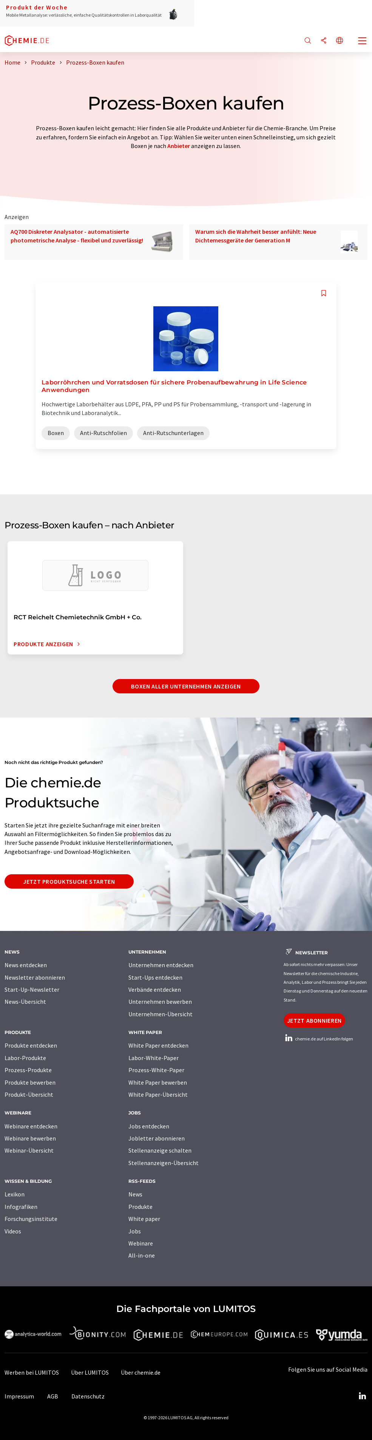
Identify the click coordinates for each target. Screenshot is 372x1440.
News (135, 1194)
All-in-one (141, 1255)
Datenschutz (88, 1396)
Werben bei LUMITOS (32, 1372)
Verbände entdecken (154, 989)
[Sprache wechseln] (339, 41)
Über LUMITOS (90, 1372)
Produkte (140, 1206)
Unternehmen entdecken (160, 965)
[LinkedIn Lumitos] (362, 1396)
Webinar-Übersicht (29, 1150)
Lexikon (15, 1194)
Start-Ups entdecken (155, 977)
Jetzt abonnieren (314, 1020)
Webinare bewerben (30, 1138)
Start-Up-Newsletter (32, 989)
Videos (13, 1231)
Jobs (134, 1231)
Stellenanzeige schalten (159, 1150)
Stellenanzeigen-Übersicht (163, 1163)
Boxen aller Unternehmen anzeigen (186, 686)
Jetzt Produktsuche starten (69, 881)
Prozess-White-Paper (156, 1070)
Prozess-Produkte (28, 1070)
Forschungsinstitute (31, 1218)
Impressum (19, 1396)
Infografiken (21, 1206)
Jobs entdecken (148, 1126)
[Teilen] (323, 41)
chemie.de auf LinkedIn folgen (318, 1039)
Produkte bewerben (30, 1082)
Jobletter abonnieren (156, 1138)
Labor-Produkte (25, 1058)
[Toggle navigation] (362, 41)
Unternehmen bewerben (160, 1001)
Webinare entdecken (31, 1126)
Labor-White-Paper (153, 1058)
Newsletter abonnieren (35, 977)
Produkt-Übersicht (29, 1094)
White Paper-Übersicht (158, 1094)
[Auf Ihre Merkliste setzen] (323, 293)
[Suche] (308, 41)
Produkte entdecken (31, 1045)
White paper (144, 1218)
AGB (52, 1396)
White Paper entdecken (158, 1045)
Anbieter (178, 146)
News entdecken (26, 965)
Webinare (140, 1243)
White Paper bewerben (157, 1082)
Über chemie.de (141, 1372)
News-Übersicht (25, 1001)
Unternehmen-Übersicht (160, 1014)
